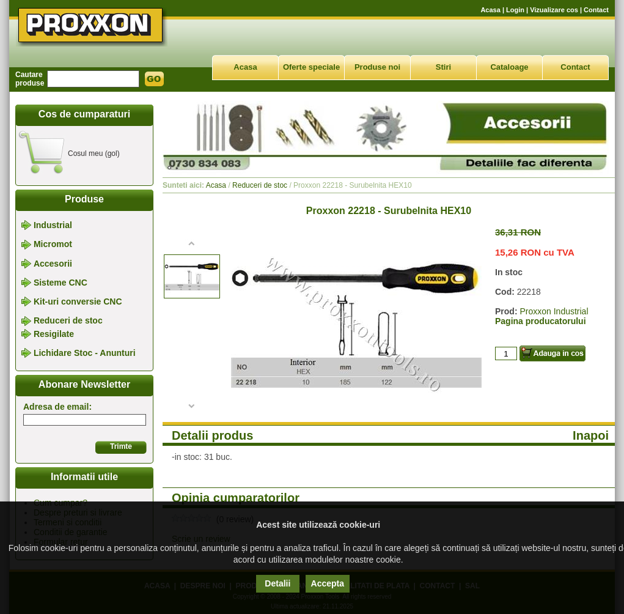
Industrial (53, 225)
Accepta (327, 583)
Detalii (277, 583)
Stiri (443, 67)
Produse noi (377, 67)
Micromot (53, 245)
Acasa (490, 9)
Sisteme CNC (60, 282)
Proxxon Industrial (553, 311)
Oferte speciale (311, 67)
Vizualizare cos (554, 9)
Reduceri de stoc (68, 321)
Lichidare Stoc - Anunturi (85, 353)
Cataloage (509, 67)
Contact (596, 9)
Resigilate (54, 334)
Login (515, 9)
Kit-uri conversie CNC (78, 301)
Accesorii (53, 263)
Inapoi (591, 435)
